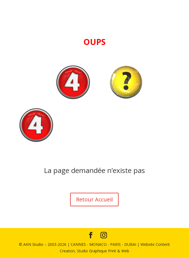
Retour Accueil (94, 199)
